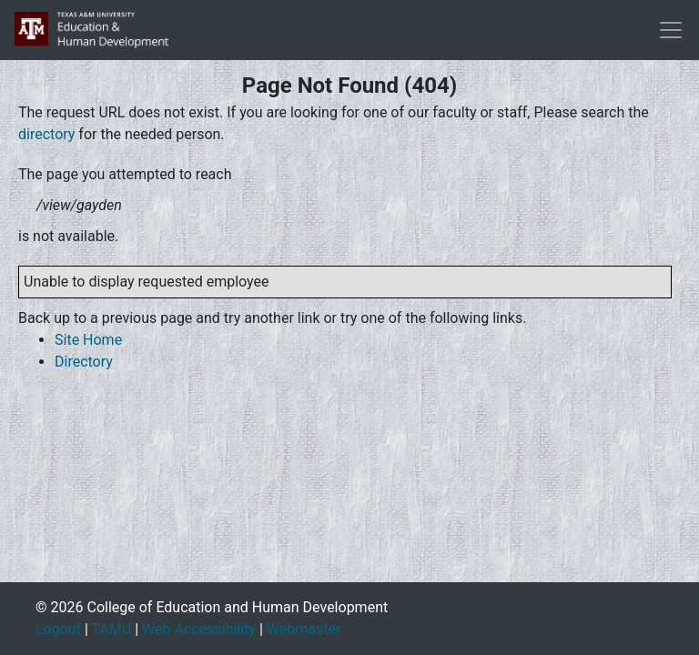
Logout (58, 629)
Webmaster (304, 629)
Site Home (88, 339)
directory (46, 134)
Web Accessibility (199, 629)
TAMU (111, 629)
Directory (84, 361)
